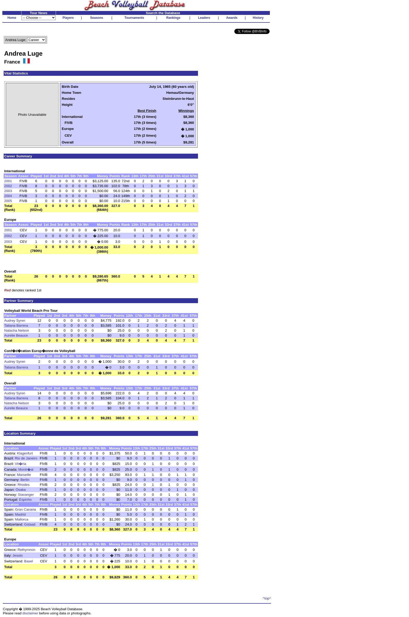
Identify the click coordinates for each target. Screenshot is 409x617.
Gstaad (29, 524)
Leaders (204, 18)
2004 (8, 196)
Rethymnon (26, 550)
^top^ (267, 598)
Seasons (96, 18)
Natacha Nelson (16, 330)
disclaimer (30, 613)
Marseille (24, 475)
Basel (28, 561)
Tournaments (134, 18)
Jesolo (18, 555)
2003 (8, 191)
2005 (8, 201)
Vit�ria (20, 464)
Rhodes (24, 485)
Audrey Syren (14, 320)
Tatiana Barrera (16, 325)
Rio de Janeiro (26, 458)
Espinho (25, 499)
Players (68, 18)
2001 (8, 181)
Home (11, 18)
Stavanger (26, 495)
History (258, 18)
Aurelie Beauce (16, 335)
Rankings (173, 18)
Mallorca (21, 519)
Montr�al (25, 469)
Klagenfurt (25, 453)
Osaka (21, 490)
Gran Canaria (25, 509)
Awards (231, 18)
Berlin (24, 480)
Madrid (20, 514)
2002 (8, 186)
